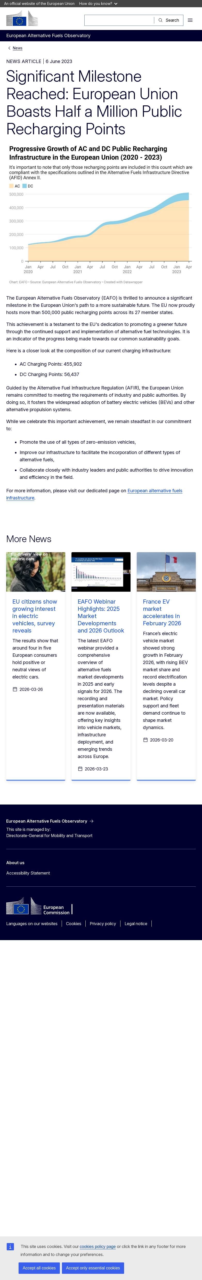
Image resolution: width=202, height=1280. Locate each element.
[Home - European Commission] (22, 18)
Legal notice (136, 923)
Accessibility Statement (28, 873)
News (17, 48)
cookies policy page (98, 1246)
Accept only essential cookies (93, 1268)
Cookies (73, 923)
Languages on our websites (32, 923)
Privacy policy (103, 923)
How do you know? (98, 3)
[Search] (119, 20)
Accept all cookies (39, 1268)
